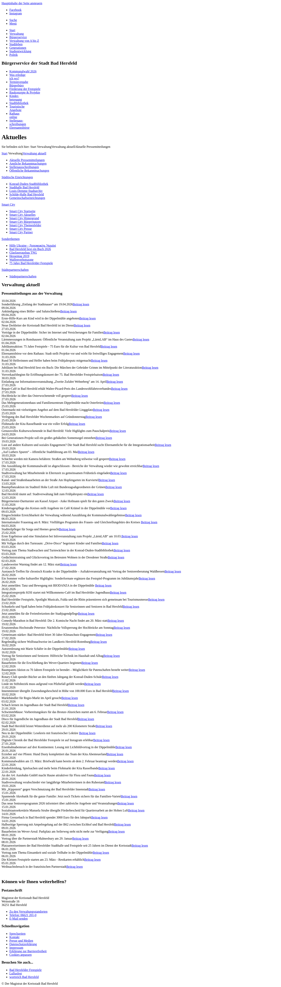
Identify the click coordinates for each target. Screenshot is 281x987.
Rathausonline (14, 115)
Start (12, 30)
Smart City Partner (21, 232)
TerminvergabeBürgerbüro (18, 83)
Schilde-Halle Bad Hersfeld (26, 194)
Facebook (15, 10)
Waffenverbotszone (21, 259)
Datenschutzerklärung (23, 944)
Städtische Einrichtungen (17, 177)
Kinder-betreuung (15, 97)
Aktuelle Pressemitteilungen (92, 146)
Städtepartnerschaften (15, 269)
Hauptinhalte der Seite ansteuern (22, 3)
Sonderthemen (11, 239)
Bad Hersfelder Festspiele (25, 970)
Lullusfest (15, 973)
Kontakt (14, 937)
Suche (13, 20)
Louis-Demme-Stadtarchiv (26, 191)
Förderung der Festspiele (24, 89)
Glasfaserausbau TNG (23, 252)
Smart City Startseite (22, 211)
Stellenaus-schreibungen (17, 122)
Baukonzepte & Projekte (24, 92)
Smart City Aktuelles (22, 214)
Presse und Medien (21, 940)
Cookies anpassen (20, 954)
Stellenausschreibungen (24, 167)
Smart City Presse (20, 228)
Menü (13, 23)
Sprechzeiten (17, 933)
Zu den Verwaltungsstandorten (28, 911)
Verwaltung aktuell (34, 153)
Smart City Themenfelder (25, 225)
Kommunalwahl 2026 (22, 71)
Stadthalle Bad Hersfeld (24, 187)
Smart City (8, 204)
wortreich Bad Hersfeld (24, 977)
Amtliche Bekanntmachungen (28, 163)
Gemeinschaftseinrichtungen (27, 198)
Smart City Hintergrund (24, 218)
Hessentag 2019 (19, 256)
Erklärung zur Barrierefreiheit (28, 951)
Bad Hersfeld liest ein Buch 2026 (30, 249)
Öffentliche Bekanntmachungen (29, 170)
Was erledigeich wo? (17, 76)
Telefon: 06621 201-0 (22, 915)
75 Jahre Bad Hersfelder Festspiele (31, 263)
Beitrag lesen (81, 304)
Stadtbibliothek (18, 103)
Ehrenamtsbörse (19, 127)
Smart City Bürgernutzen (25, 221)
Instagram (15, 13)
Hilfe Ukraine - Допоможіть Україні (32, 245)
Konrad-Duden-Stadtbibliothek (28, 183)
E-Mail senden (18, 918)
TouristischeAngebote (17, 108)
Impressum (16, 947)
